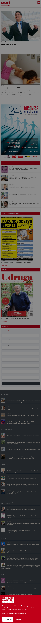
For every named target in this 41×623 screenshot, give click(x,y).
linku (26, 609)
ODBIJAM (18, 619)
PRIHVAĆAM (8, 619)
